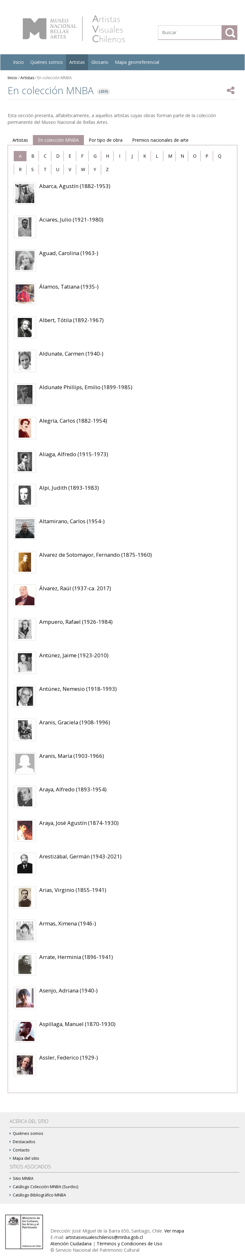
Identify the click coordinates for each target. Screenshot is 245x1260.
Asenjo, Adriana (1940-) (68, 990)
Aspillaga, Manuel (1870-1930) (77, 1024)
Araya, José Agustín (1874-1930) (79, 822)
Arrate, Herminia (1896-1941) (76, 957)
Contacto (20, 1150)
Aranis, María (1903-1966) (71, 755)
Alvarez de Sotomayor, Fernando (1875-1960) (95, 554)
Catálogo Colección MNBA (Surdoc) (44, 1186)
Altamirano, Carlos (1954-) (72, 521)
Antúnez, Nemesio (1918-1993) (78, 688)
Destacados (22, 1141)
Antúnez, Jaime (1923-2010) (73, 655)
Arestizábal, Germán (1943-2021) (80, 856)
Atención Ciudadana (71, 1244)
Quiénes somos (46, 62)
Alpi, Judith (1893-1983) (69, 487)
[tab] (20, 156)
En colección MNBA (58, 140)
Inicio (18, 62)
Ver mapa (174, 1231)
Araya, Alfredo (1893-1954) (73, 789)
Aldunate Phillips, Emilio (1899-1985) (85, 387)
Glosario (99, 62)
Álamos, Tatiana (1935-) (69, 286)
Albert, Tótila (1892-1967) (71, 320)
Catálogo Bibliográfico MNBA (38, 1195)
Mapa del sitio (24, 1158)
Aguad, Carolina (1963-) (68, 253)
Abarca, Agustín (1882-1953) (74, 186)
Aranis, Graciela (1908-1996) (74, 722)
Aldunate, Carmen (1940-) (71, 353)
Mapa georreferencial (137, 62)
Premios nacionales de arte (160, 140)
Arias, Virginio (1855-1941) (72, 890)
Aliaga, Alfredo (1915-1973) (73, 454)
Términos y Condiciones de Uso (129, 1244)
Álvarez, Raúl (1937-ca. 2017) (75, 588)
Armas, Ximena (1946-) (67, 923)
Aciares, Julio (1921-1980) (71, 219)
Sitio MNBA (21, 1178)
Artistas (77, 62)
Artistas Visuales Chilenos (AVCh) (73, 29)
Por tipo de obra (105, 140)
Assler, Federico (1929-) (68, 1057)
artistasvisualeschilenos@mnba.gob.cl (104, 1237)
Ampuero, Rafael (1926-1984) (76, 621)
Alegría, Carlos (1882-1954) (73, 420)
